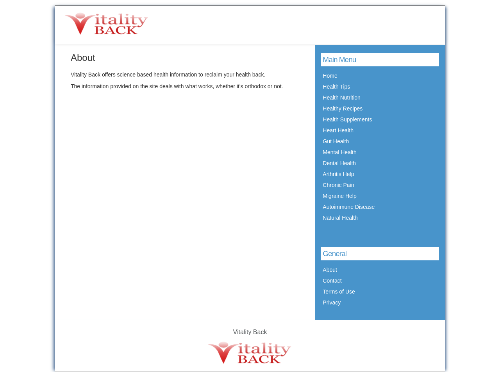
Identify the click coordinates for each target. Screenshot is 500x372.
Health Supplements (347, 119)
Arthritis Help (338, 174)
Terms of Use (339, 291)
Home (330, 76)
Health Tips (336, 87)
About (330, 270)
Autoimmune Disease (349, 207)
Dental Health (339, 163)
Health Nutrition (342, 97)
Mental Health (339, 152)
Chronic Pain (338, 185)
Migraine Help (339, 196)
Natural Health (340, 218)
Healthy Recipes (342, 108)
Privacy (332, 302)
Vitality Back (250, 332)
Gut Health (336, 141)
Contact (332, 281)
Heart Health (338, 130)
